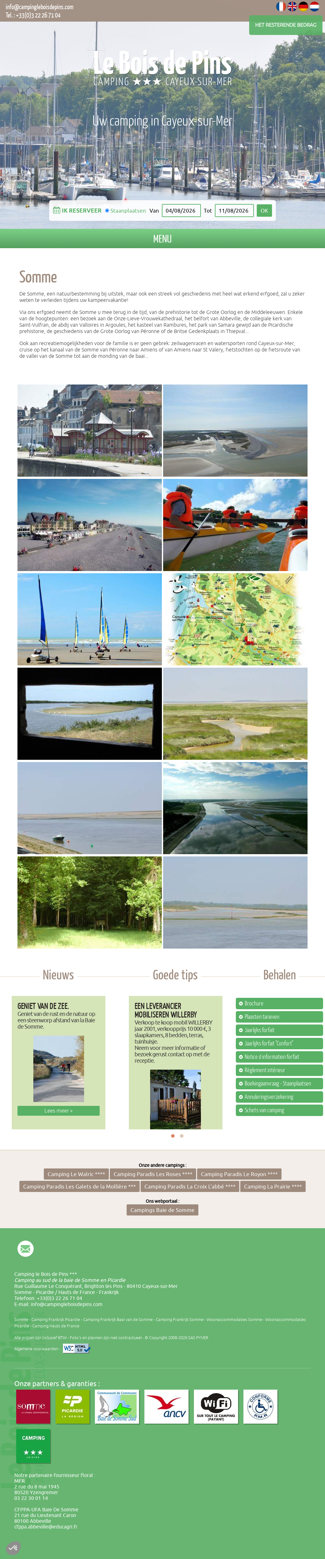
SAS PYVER (198, 1337)
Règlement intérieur (265, 1070)
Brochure (254, 1003)
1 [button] (173, 1136)
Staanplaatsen (128, 211)
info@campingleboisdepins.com (39, 7)
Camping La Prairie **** (273, 1186)
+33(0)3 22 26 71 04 (38, 15)
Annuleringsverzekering (269, 1096)
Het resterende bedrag (285, 25)
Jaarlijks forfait (260, 1030)
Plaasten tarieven (262, 1016)
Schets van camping (264, 1110)
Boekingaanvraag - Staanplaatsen (278, 1083)
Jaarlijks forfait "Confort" (269, 1043)
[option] (58, 1062)
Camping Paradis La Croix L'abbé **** (189, 1186)
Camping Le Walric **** (76, 1174)
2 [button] (181, 1136)
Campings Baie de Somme (162, 1210)
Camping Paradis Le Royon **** (239, 1174)
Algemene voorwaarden (36, 1348)
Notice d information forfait (272, 1056)
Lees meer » (58, 1110)
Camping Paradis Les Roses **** (153, 1174)
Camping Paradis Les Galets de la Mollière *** (79, 1186)
